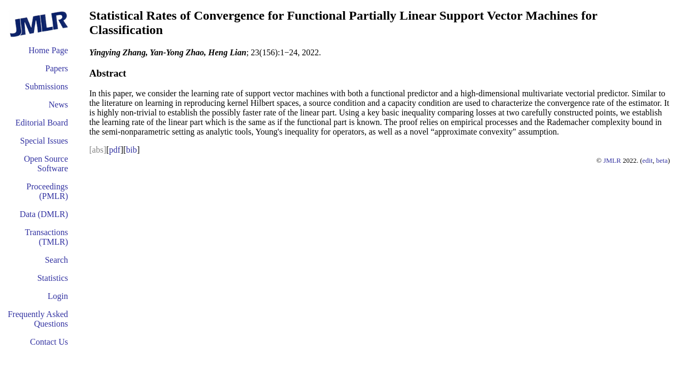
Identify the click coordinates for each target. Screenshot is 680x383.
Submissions (46, 86)
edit (647, 160)
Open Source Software (46, 163)
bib (131, 149)
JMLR (612, 160)
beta (662, 160)
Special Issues (44, 140)
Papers (56, 68)
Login (58, 296)
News (58, 104)
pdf (114, 149)
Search (56, 259)
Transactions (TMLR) (46, 237)
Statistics (52, 277)
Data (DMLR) (44, 214)
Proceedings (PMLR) (47, 191)
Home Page (48, 50)
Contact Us (49, 341)
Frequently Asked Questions (38, 319)
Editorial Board (41, 122)
